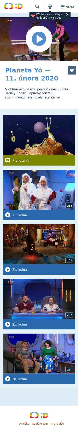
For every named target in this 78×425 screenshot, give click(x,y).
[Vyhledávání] (37, 6)
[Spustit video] (39, 39)
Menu (67, 7)
